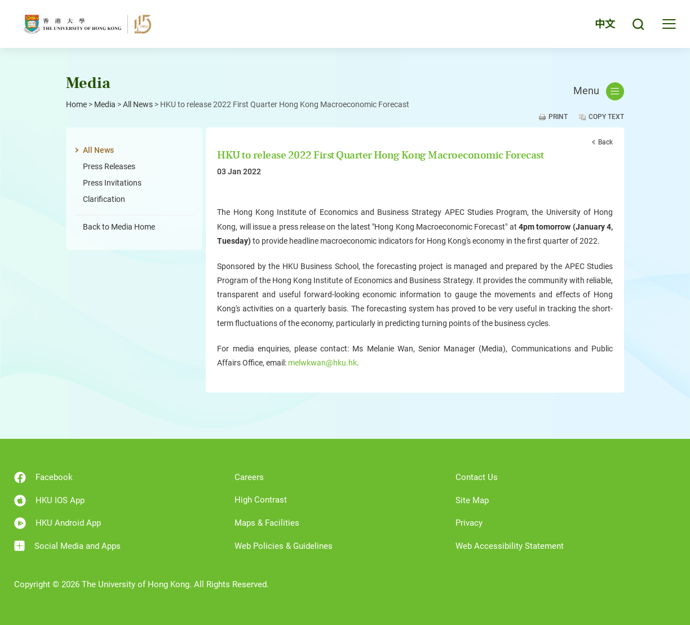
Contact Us (476, 477)
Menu (598, 91)
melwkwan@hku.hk (322, 362)
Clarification (104, 199)
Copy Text (606, 117)
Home (76, 104)
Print (558, 117)
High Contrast (261, 500)
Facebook (43, 477)
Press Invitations (112, 182)
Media (105, 104)
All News (138, 104)
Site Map (472, 500)
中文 (605, 24)
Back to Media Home (119, 226)
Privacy (469, 523)
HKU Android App (57, 523)
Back (605, 142)
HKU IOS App (49, 501)
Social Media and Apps (67, 545)
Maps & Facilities (267, 523)
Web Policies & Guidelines (284, 546)
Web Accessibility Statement (509, 546)
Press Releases (109, 166)
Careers (249, 477)
